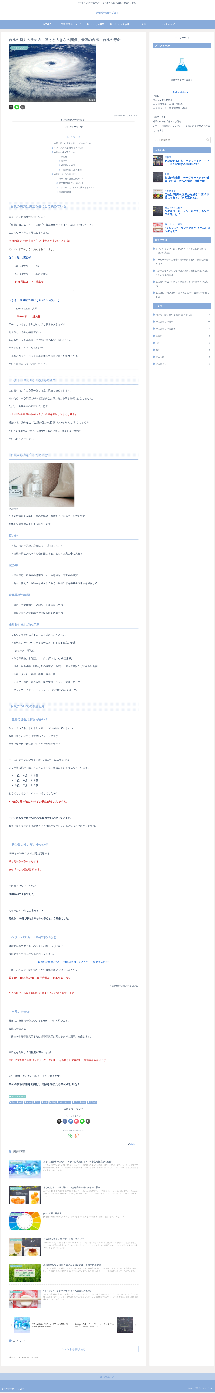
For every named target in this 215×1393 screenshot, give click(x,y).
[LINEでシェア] (16, 107)
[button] (22, 107)
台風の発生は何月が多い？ (71, 179)
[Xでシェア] (11, 107)
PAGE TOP (107, 1377)
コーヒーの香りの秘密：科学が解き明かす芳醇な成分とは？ (182, 261)
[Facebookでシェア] (65, 1121)
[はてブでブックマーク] (70, 1121)
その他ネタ (170, 191)
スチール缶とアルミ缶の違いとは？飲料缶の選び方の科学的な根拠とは (182, 272)
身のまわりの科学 (17, 1097)
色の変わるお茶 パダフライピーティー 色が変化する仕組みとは (187, 162)
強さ (36, 1103)
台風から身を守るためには (66, 152)
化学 (167, 174)
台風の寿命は (64, 192)
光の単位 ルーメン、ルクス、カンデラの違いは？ (187, 213)
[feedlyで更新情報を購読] (70, 1135)
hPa (75, 1103)
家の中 (63, 161)
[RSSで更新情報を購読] (76, 1135)
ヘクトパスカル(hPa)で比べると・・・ (77, 187)
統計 (83, 1103)
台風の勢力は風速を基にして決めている (72, 143)
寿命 (12, 1103)
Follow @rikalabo (181, 92)
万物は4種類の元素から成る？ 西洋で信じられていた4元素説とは (187, 196)
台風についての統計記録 (65, 174)
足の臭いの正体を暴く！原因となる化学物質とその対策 (182, 283)
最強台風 (92, 1103)
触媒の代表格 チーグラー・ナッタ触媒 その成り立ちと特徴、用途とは (187, 179)
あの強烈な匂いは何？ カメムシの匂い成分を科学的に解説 (182, 294)
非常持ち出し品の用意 (71, 170)
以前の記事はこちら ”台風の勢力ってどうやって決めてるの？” (73, 962)
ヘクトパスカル (64, 1103)
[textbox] (73, 720)
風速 (52, 1103)
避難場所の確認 (67, 165)
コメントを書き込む (73, 1349)
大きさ (28, 1103)
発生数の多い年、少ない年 (71, 183)
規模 (44, 1103)
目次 (69, 137)
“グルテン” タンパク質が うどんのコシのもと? (187, 229)
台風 (20, 1103)
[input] (181, 140)
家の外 (63, 156)
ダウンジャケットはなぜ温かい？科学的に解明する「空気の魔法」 (181, 250)
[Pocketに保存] (76, 1121)
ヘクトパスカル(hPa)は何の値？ (69, 148)
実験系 (168, 157)
